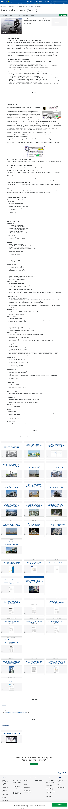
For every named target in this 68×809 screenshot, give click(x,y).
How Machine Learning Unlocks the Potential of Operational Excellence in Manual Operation (34, 581)
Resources (36, 781)
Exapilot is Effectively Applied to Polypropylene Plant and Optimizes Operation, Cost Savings (34, 524)
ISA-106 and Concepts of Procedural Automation (11, 680)
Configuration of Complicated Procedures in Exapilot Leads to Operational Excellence (11, 505)
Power (3, 785)
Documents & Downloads (39, 780)
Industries (20, 3)
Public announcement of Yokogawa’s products (28, 791)
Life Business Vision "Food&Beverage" (11, 733)
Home (4, 6)
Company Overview (60, 780)
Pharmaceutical (4, 793)
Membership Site (49, 1)
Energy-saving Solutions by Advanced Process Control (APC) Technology (34, 602)
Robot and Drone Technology (50, 791)
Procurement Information (61, 787)
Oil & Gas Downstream (5, 781)
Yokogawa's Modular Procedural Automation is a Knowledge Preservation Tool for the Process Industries (11, 581)
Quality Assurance (59, 788)
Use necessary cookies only (59, 801)
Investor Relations (35, 1)
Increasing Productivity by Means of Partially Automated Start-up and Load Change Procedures (34, 505)
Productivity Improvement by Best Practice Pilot (11, 622)
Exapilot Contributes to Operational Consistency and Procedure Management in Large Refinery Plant (11, 524)
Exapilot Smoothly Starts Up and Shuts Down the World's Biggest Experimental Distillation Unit (56, 486)
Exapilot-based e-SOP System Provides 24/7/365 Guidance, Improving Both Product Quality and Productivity (34, 466)
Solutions (27, 3)
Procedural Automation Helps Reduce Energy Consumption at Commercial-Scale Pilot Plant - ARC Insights (56, 662)
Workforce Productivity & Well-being (17, 781)
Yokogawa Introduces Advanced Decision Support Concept (34, 563)
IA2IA (46, 786)
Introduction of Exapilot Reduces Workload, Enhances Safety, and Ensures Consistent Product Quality (11, 446)
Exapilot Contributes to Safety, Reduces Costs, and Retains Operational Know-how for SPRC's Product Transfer (34, 486)
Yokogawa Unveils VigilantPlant (56, 562)
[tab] (5, 98)
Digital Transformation (49, 788)
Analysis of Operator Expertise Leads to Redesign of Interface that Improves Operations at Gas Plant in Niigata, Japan (11, 466)
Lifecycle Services (27, 787)
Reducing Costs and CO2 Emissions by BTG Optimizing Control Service (33, 622)
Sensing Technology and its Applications (50, 794)
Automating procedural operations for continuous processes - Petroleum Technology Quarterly (11, 662)
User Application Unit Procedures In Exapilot (56, 622)
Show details (55, 806)
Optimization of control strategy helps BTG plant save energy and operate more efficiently (56, 524)
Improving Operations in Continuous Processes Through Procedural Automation (34, 662)
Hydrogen (3, 788)
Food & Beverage (5, 794)
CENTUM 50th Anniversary (50, 792)
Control (25, 781)
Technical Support (58, 22)
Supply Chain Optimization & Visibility (17, 791)
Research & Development (61, 785)
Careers (40, 1)
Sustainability (59, 783)
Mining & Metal (4, 790)
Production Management (23, 6)
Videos (36, 783)
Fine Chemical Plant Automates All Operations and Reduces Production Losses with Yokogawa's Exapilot (56, 466)
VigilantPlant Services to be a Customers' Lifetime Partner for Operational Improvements (11, 641)
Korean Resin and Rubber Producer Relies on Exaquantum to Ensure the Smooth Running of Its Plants (11, 486)
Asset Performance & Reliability (16, 784)
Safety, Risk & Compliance (17, 782)
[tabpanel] (11, 26)
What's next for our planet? (50, 780)
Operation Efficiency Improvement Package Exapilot (15, 712)
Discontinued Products (27, 792)
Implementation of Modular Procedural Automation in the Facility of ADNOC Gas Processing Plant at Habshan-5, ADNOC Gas (56, 446)
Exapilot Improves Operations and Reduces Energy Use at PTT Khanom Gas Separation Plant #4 (56, 505)
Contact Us (44, 1)
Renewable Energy (5, 787)
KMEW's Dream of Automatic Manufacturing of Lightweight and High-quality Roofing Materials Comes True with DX (34, 446)
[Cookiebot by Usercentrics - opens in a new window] (6, 807)
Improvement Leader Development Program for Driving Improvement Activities (56, 602)
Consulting (25, 784)
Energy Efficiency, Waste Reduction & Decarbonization (17, 788)
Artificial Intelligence (49, 789)
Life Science (26, 788)
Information (16, 6)
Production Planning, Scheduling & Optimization (17, 793)
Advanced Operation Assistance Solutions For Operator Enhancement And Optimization (11, 602)
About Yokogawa (62, 3)
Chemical (3, 784)
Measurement (26, 783)
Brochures (57, 21)
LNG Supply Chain (5, 783)
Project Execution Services (28, 785)
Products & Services (36, 3)
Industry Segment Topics (50, 782)
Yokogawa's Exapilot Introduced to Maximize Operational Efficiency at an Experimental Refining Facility (11, 543)
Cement (3, 791)
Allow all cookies (59, 797)
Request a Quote (63, 15)
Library (45, 3)
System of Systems (49, 785)
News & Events (29, 1)
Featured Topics (52, 3)
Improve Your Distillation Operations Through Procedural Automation (11, 563)
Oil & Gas (3, 780)
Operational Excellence (16, 786)
